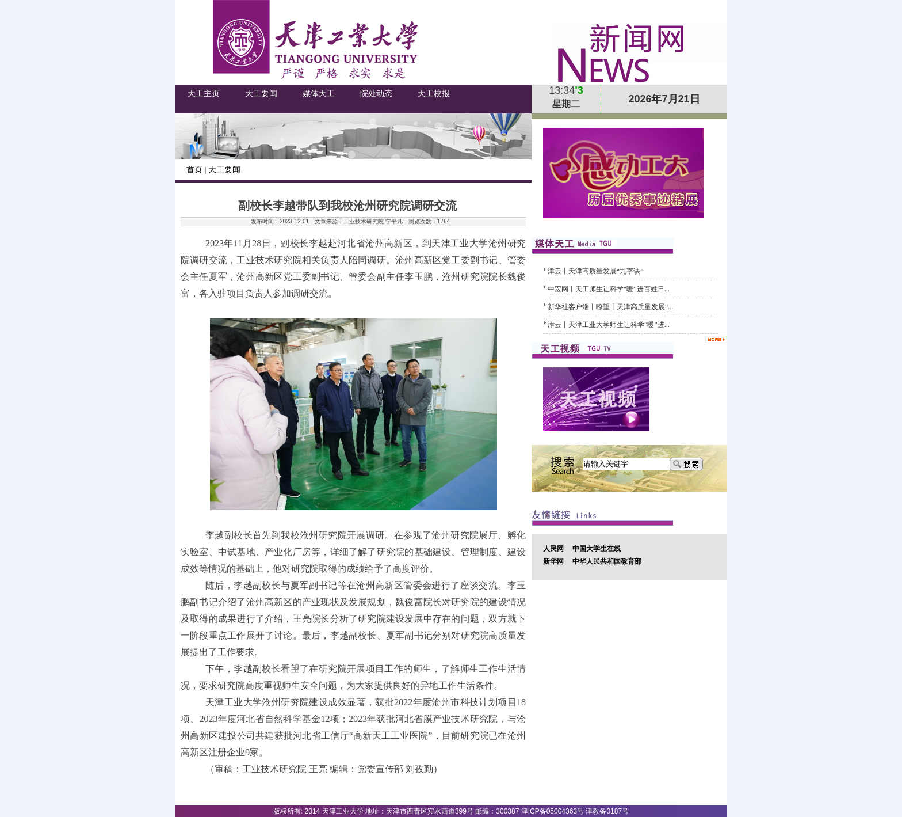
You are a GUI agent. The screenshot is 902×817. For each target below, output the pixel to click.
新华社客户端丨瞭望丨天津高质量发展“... (610, 307)
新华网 (553, 561)
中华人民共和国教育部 (606, 561)
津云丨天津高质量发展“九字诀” (596, 271)
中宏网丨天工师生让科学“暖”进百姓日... (609, 289)
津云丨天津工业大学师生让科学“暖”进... (609, 325)
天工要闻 (224, 169)
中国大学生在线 (596, 549)
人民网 (553, 549)
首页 (194, 169)
